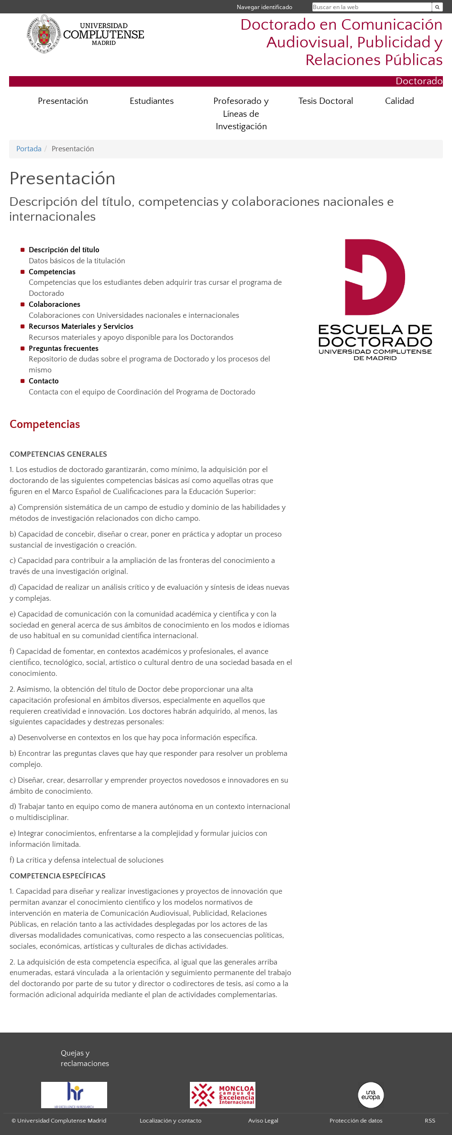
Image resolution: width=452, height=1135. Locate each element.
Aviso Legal (263, 1120)
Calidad (399, 101)
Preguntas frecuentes (63, 348)
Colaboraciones (53, 304)
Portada (29, 149)
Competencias (51, 272)
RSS (430, 1120)
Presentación (63, 101)
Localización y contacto (170, 1120)
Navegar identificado (264, 7)
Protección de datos (356, 1120)
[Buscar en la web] (437, 6)
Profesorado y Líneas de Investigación (241, 114)
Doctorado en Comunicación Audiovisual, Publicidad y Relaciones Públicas (341, 42)
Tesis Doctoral (325, 101)
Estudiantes (152, 101)
